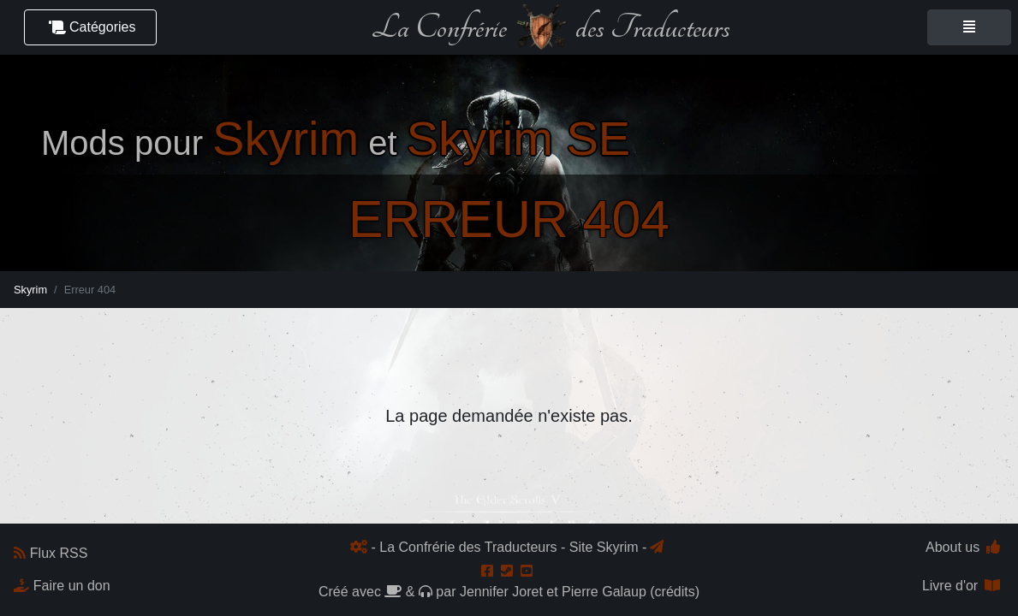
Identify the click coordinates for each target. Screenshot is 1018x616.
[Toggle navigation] (969, 27)
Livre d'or (961, 585)
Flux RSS (50, 553)
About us (963, 547)
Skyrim (30, 289)
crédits (675, 591)
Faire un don (62, 585)
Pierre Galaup (604, 591)
